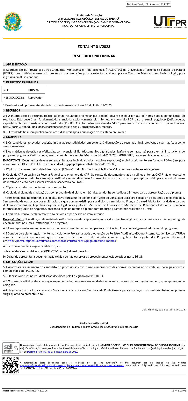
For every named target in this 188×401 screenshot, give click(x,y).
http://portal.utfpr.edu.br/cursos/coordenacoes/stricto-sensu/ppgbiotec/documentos (62, 241)
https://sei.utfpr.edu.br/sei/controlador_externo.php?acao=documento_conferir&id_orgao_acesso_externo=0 (72, 365)
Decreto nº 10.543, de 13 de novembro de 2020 (52, 351)
